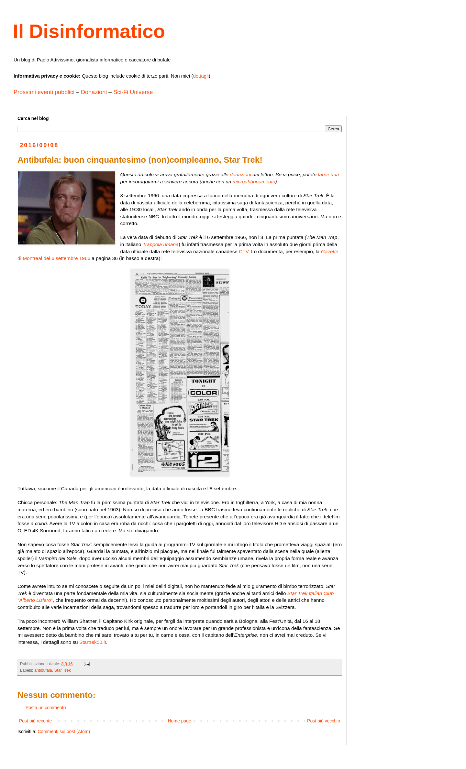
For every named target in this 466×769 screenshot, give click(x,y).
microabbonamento (254, 181)
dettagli (200, 76)
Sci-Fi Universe (133, 92)
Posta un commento (46, 707)
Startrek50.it (92, 642)
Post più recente (35, 720)
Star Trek (62, 670)
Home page (179, 720)
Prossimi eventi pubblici (44, 92)
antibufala (43, 670)
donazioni (240, 174)
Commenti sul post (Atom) (64, 731)
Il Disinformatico (89, 31)
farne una (328, 174)
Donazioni (94, 92)
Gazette (329, 251)
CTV (243, 251)
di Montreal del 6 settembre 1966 (53, 258)
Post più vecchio (323, 720)
